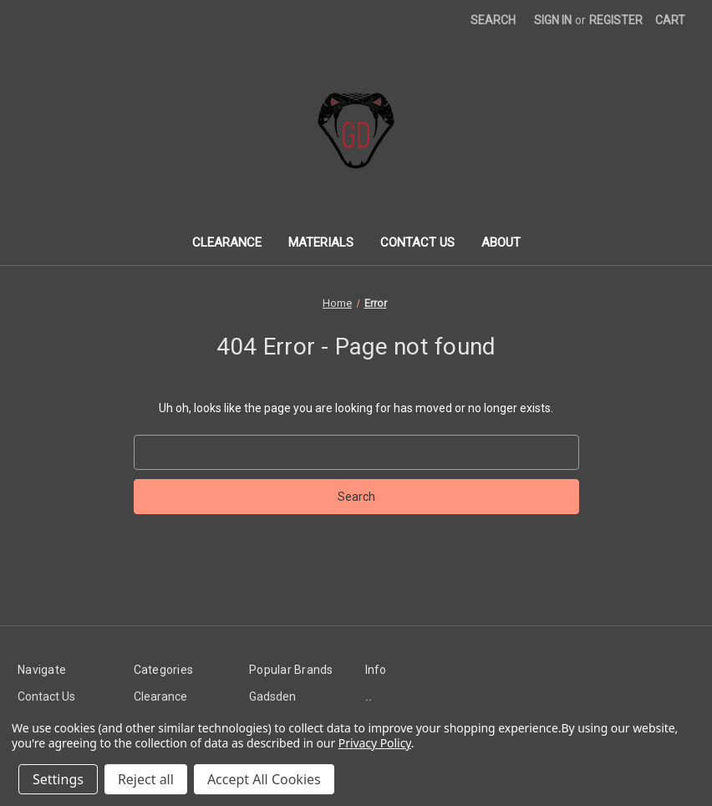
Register (616, 20)
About (501, 242)
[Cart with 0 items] (670, 20)
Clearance (227, 242)
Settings (58, 779)
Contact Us (417, 242)
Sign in (553, 20)
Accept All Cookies (264, 779)
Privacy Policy (374, 743)
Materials (320, 242)
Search (493, 20)
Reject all (146, 779)
